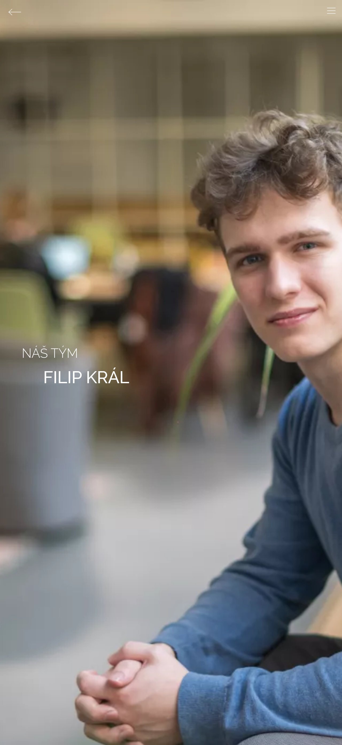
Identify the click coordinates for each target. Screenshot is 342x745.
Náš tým (50, 353)
